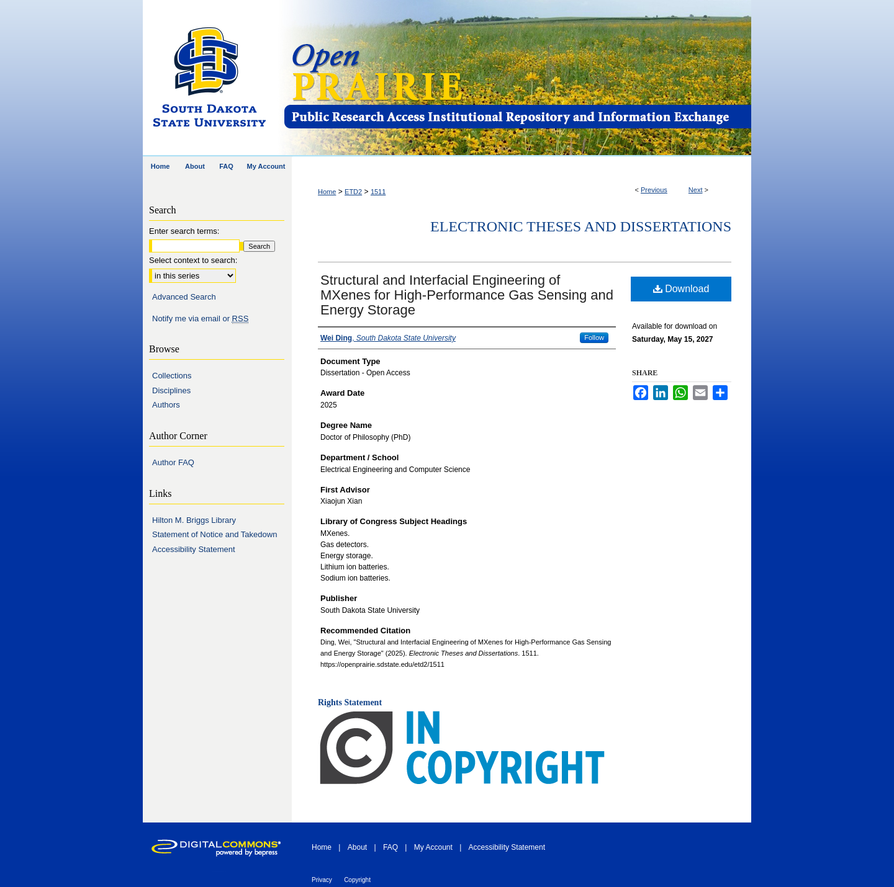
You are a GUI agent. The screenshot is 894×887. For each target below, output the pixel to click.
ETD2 (353, 191)
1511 (378, 191)
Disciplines (171, 390)
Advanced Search (184, 296)
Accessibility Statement (193, 549)
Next (696, 190)
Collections (172, 375)
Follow (594, 337)
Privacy (322, 879)
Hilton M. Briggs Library (194, 520)
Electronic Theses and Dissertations (580, 226)
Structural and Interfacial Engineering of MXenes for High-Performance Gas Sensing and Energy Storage (466, 295)
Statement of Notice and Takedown (214, 534)
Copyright (357, 879)
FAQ (390, 847)
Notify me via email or (200, 319)
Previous (654, 190)
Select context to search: (193, 260)
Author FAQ (173, 462)
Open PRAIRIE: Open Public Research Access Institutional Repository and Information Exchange (516, 78)
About (357, 847)
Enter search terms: (184, 231)
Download (681, 288)
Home (327, 191)
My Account (433, 847)
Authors (166, 404)
